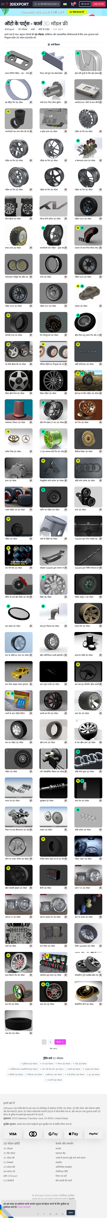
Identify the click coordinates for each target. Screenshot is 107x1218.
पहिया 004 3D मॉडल (83, 218)
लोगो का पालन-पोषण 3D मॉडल (17, 859)
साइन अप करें (99, 4)
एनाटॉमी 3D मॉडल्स (53, 1080)
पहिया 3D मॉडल (11, 539)
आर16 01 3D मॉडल (12, 917)
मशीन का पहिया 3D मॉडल (49, 509)
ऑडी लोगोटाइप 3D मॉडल (84, 364)
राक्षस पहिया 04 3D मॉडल (15, 509)
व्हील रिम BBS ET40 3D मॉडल (52, 422)
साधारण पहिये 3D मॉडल (84, 655)
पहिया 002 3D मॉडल (13, 306)
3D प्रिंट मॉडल (9, 1153)
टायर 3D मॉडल (45, 277)
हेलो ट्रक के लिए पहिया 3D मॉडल (87, 393)
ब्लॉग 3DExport (10, 1176)
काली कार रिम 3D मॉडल (49, 713)
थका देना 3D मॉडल (82, 713)
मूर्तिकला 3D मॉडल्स (29, 1063)
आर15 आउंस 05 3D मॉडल (50, 917)
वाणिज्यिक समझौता (64, 1167)
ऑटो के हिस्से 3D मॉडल (48, 539)
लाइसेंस (59, 1162)
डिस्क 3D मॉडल (45, 597)
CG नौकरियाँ (8, 1180)
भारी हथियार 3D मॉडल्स (74, 1074)
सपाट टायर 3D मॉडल (13, 248)
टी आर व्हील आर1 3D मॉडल (85, 742)
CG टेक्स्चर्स (8, 1162)
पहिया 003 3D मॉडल (83, 277)
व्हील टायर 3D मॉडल (47, 742)
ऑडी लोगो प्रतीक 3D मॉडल (85, 480)
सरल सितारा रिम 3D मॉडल (15, 975)
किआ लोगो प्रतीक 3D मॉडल (50, 218)
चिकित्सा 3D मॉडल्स (33, 1074)
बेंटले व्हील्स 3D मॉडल (13, 218)
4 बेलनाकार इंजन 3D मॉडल (85, 160)
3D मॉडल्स (8, 1148)
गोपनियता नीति (62, 1171)
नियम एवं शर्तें (61, 1176)
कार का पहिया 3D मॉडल (14, 742)
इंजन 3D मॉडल (10, 480)
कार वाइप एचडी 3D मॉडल (49, 684)
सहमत (71, 1212)
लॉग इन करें (85, 4)
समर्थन (58, 1148)
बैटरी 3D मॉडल (45, 888)
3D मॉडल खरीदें (11, 1143)
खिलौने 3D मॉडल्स (15, 1074)
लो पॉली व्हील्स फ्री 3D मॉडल (15, 364)
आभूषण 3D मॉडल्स (91, 1069)
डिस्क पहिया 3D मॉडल (48, 393)
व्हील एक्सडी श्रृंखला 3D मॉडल (16, 888)
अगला (60, 1042)
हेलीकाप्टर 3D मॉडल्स (53, 1074)
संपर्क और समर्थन (64, 1143)
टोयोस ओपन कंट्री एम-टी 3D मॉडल (53, 859)
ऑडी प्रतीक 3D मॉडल (83, 829)
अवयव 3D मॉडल (81, 306)
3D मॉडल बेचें (9, 1167)
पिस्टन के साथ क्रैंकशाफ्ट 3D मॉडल (18, 829)
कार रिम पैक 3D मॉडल (13, 568)
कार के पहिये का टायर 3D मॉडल (17, 655)
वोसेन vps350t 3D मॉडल (85, 946)
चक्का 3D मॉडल (46, 829)
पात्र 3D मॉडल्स (46, 1063)
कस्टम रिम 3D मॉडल (82, 626)
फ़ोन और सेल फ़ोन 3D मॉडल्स (51, 1069)
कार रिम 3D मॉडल (81, 422)
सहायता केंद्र (60, 1153)
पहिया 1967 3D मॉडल (83, 859)
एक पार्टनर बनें (9, 1171)
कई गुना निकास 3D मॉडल (49, 626)
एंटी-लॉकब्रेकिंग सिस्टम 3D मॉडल (52, 771)
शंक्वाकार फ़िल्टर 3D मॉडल (15, 422)
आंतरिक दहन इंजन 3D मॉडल (50, 975)
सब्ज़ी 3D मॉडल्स (73, 1069)
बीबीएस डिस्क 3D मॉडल (83, 451)
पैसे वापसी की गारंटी (64, 1180)
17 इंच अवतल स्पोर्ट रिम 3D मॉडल (52, 451)
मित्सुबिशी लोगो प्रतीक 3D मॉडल (52, 480)
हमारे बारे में (9, 1103)
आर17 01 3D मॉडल (82, 888)
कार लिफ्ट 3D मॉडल (47, 946)
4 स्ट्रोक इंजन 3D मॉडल (48, 131)
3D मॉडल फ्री (8, 1157)
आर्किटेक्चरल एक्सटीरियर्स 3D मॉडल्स (22, 1069)
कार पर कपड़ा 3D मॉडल (84, 917)
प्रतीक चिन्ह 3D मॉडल (13, 451)
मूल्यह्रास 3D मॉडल (46, 800)
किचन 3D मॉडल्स (62, 1063)
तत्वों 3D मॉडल (10, 946)
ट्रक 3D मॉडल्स (93, 1074)
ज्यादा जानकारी (24, 1207)
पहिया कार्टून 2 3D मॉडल (84, 597)
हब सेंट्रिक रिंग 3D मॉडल (14, 102)
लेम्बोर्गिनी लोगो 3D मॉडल (84, 1004)
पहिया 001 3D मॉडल (48, 306)
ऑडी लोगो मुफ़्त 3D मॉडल (84, 771)
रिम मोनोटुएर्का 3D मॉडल (49, 335)
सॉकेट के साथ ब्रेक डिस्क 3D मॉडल (17, 597)
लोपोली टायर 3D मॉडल (13, 335)
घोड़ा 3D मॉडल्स (79, 1063)
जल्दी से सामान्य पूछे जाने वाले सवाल (70, 1157)
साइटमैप (72, 1199)
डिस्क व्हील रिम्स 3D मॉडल (14, 393)
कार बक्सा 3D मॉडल (12, 626)
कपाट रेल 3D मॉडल (12, 800)
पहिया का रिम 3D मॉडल (83, 131)
